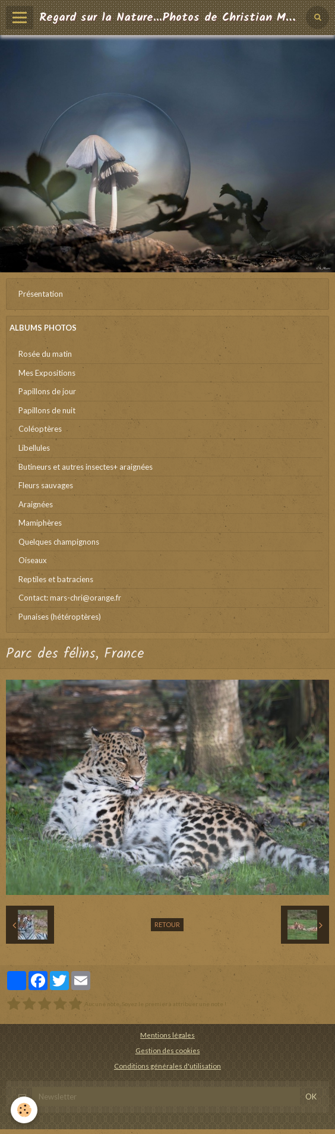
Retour (167, 924)
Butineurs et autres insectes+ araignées (85, 467)
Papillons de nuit (46, 410)
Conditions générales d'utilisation (167, 1065)
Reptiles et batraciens (55, 579)
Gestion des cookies (167, 1050)
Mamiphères (40, 522)
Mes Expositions (46, 373)
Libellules (34, 448)
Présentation (40, 294)
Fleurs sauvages (45, 485)
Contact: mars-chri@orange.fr (69, 597)
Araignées (35, 504)
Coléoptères (40, 429)
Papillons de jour (47, 391)
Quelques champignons (58, 541)
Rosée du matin (45, 354)
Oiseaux (32, 560)
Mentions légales (167, 1035)
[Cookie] (24, 1110)
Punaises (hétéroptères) (59, 616)
